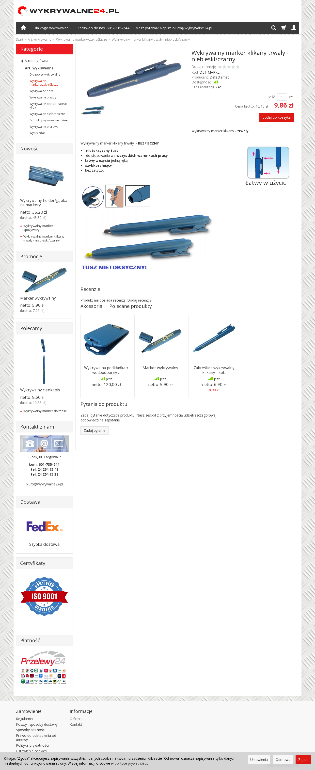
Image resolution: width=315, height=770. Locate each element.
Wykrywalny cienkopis (40, 390)
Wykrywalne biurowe (44, 127)
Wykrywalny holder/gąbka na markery (43, 203)
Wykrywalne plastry (43, 97)
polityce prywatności (131, 763)
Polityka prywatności (32, 745)
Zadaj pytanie (94, 430)
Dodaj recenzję (139, 300)
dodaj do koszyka (277, 117)
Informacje (81, 710)
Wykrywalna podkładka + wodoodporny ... (106, 370)
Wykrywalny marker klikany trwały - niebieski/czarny (43, 238)
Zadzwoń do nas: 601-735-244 (103, 27)
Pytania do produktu (103, 404)
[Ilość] (282, 97)
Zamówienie (29, 710)
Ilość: (272, 97)
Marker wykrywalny (160, 367)
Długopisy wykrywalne (45, 74)
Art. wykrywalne (39, 68)
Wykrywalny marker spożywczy (38, 228)
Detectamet (219, 77)
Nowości (30, 148)
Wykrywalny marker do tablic (44, 411)
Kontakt (76, 724)
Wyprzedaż (37, 133)
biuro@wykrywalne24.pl (44, 484)
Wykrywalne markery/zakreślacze (44, 83)
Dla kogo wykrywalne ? (52, 27)
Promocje (31, 256)
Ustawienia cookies (31, 750)
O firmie (76, 718)
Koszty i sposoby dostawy (37, 724)
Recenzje (90, 289)
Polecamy (31, 328)
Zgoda (303, 759)
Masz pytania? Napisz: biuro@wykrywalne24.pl (173, 27)
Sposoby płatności (30, 729)
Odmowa (283, 759)
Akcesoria (91, 306)
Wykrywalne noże (42, 91)
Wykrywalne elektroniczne (47, 114)
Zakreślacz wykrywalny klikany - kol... (214, 370)
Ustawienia (259, 759)
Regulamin (24, 718)
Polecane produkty (130, 306)
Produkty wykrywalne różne (49, 120)
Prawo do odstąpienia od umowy (36, 737)
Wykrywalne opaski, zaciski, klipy (48, 106)
